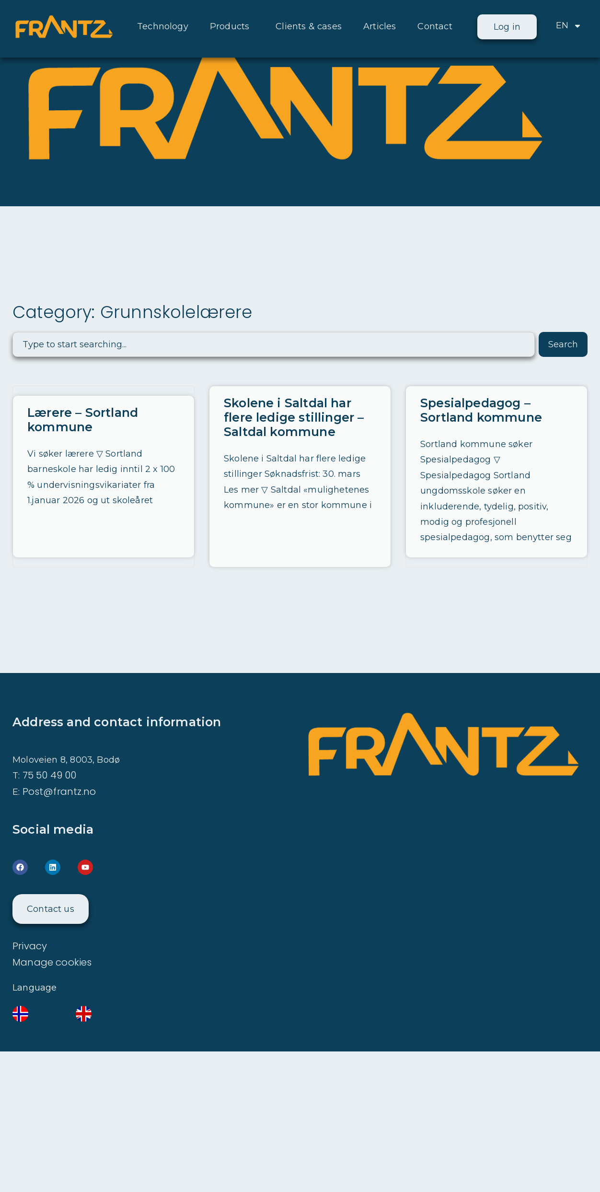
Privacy (29, 946)
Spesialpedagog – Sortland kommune (481, 410)
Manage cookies (52, 962)
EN (569, 26)
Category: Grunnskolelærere (132, 312)
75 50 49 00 (50, 775)
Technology (162, 26)
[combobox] (273, 344)
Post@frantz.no (59, 791)
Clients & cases (309, 26)
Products (232, 26)
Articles (379, 26)
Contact (434, 26)
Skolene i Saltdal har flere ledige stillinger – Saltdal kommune (294, 417)
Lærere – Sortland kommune (82, 419)
